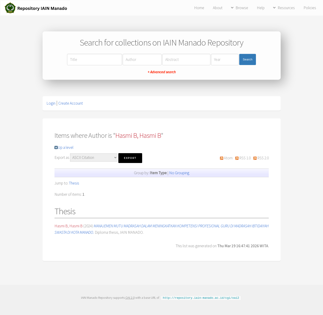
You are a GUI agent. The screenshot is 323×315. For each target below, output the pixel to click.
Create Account (70, 103)
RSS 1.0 (245, 157)
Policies (310, 7)
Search (247, 59)
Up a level (65, 147)
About (218, 7)
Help (261, 7)
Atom (228, 157)
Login (50, 103)
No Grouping (179, 172)
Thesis (74, 183)
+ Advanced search (162, 72)
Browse (242, 7)
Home (199, 7)
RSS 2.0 (263, 157)
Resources (286, 7)
